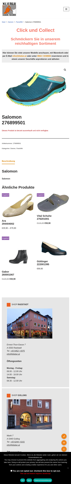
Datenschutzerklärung (43, 480)
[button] (65, 70)
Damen (10, 22)
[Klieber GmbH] (9, 9)
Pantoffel (19, 22)
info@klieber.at (19, 56)
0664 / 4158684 (44, 56)
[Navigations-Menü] (66, 9)
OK (22, 480)
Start (4, 22)
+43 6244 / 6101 (17, 442)
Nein (29, 480)
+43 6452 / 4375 (17, 351)
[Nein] (68, 468)
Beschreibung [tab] (8, 161)
